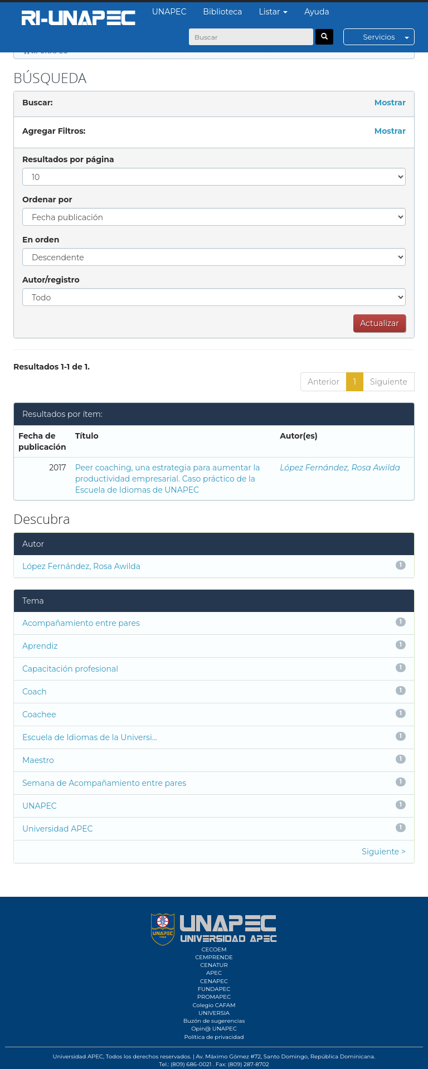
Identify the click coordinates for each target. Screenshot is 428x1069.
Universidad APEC (57, 829)
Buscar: (37, 103)
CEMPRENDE (213, 957)
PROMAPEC (214, 996)
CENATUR (213, 965)
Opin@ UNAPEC (214, 1028)
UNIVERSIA (214, 1013)
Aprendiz (39, 646)
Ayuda (316, 12)
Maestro (38, 760)
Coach (34, 692)
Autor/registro (51, 280)
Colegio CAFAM (213, 1005)
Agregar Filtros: (53, 131)
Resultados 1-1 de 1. (51, 367)
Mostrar (390, 103)
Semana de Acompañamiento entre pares (104, 783)
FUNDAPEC (214, 989)
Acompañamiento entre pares (81, 623)
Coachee (39, 715)
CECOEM (213, 949)
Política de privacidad (214, 1037)
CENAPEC (214, 981)
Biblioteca (222, 12)
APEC (214, 972)
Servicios (388, 37)
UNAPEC (169, 12)
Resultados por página (68, 159)
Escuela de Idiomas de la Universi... (89, 737)
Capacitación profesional (70, 669)
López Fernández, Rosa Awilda (340, 468)
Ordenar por (47, 200)
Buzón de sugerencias (214, 1020)
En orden (40, 240)
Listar (273, 12)
